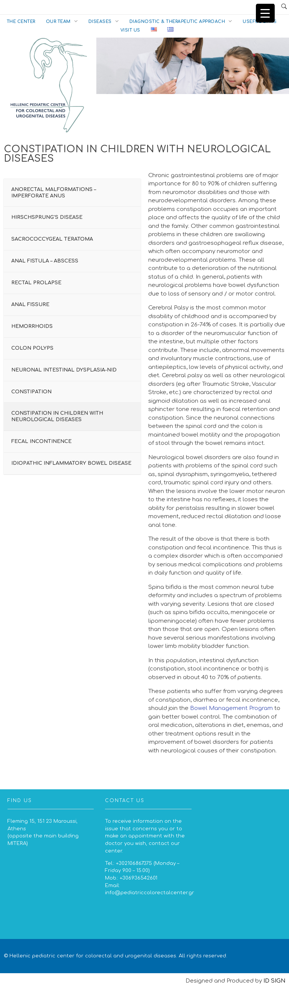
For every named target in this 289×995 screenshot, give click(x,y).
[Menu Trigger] (265, 13)
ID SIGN (274, 981)
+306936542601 (138, 878)
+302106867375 (134, 863)
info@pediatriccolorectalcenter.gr (149, 892)
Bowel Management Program (231, 708)
